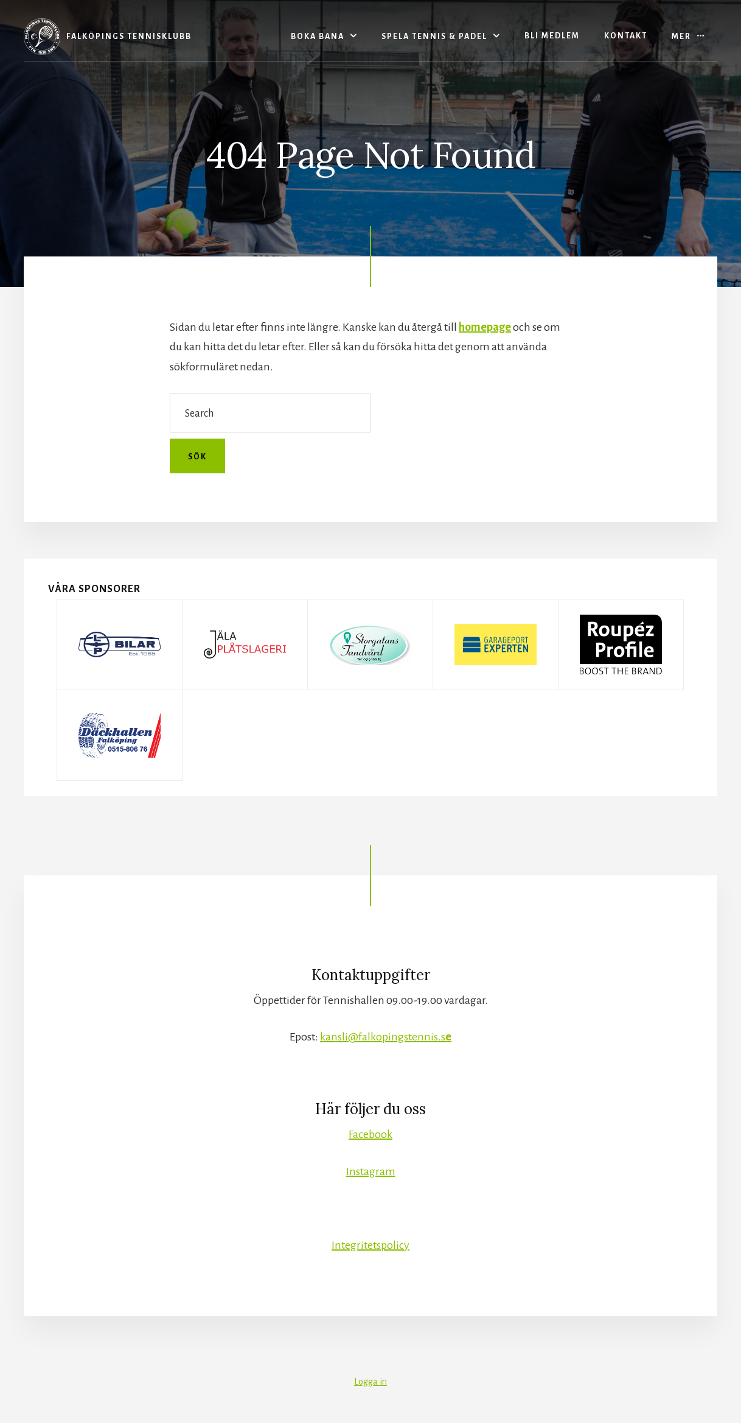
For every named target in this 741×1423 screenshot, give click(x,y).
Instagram (370, 1171)
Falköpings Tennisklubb (129, 36)
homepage (485, 327)
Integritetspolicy (370, 1245)
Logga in (370, 1381)
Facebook (370, 1134)
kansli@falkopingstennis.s (385, 1037)
